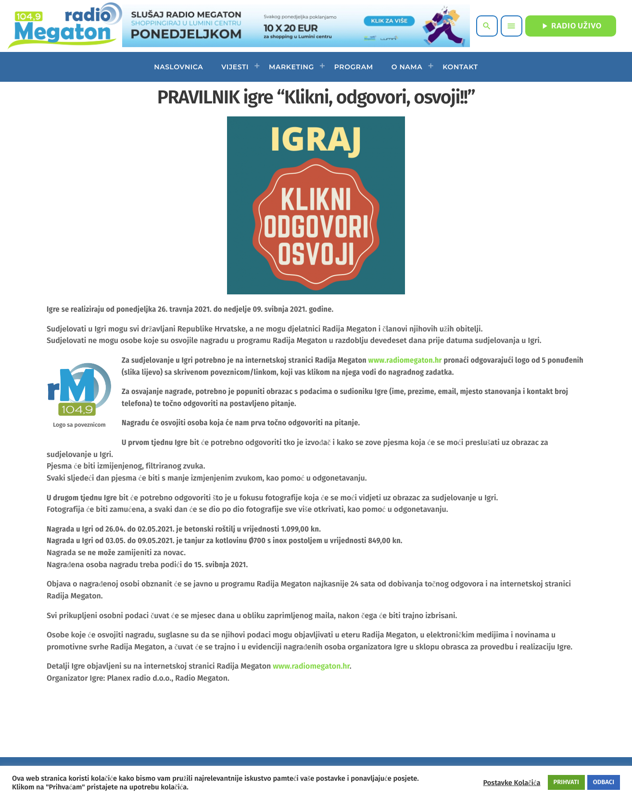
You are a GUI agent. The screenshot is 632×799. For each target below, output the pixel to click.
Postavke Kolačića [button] (511, 782)
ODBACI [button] (603, 782)
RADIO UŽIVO (571, 26)
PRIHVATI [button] (566, 782)
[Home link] (64, 26)
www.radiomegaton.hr (405, 360)
